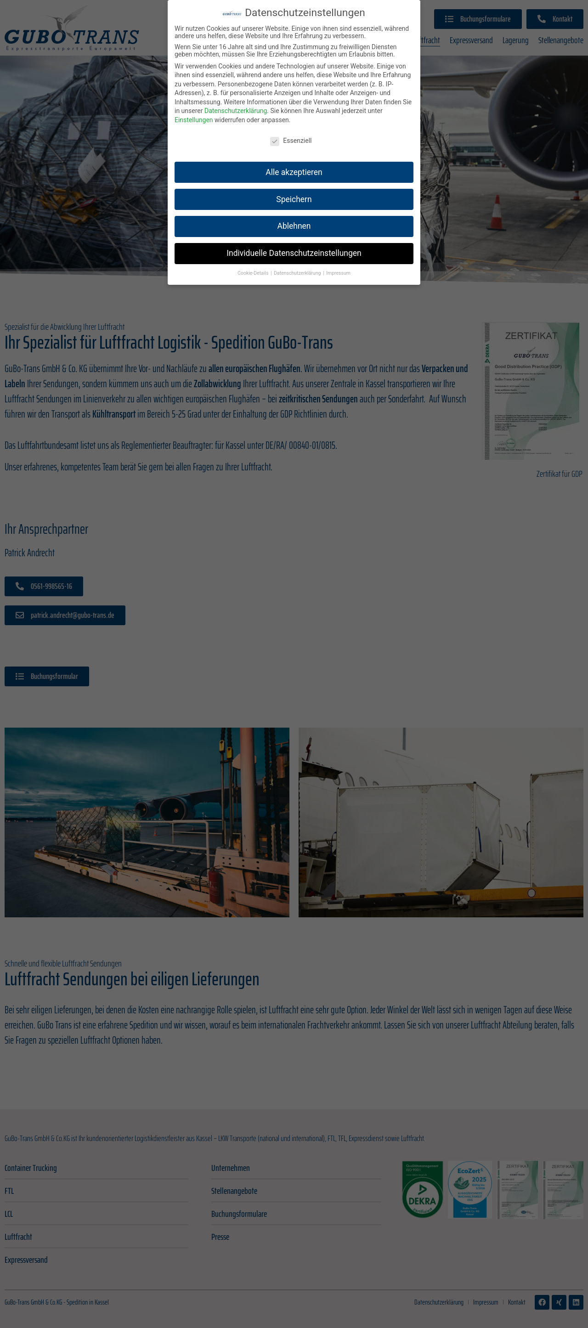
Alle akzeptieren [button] (294, 162)
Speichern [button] (293, 189)
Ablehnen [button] (294, 216)
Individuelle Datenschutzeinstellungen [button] (293, 243)
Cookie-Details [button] (253, 263)
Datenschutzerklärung (235, 101)
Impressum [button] (338, 263)
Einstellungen (194, 110)
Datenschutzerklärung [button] (298, 263)
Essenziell (290, 131)
